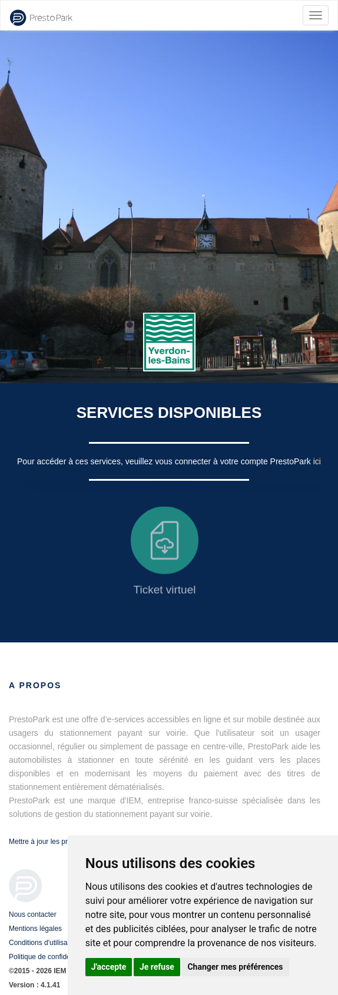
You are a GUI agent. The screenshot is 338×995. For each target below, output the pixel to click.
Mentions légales (35, 928)
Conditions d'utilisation (44, 943)
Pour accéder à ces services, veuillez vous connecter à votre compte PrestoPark (165, 461)
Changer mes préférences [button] (235, 966)
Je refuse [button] (157, 966)
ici (317, 461)
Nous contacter (33, 914)
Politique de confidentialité (50, 957)
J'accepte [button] (109, 966)
